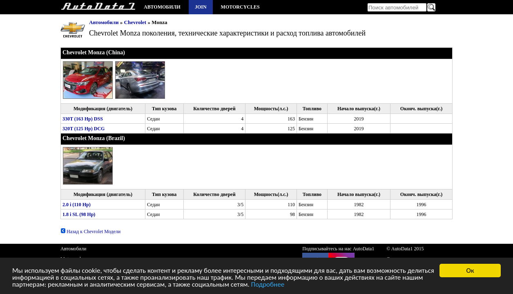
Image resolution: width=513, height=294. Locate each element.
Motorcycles (240, 7)
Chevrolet (135, 22)
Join (201, 7)
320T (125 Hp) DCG (83, 128)
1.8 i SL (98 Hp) (78, 214)
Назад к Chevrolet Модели (90, 231)
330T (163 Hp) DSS (82, 119)
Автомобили (162, 7)
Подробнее (268, 285)
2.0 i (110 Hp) (76, 204)
